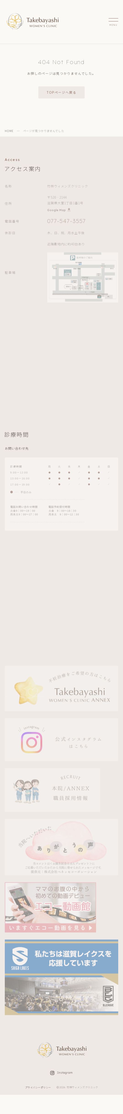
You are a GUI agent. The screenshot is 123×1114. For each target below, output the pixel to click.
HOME (9, 131)
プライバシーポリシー (38, 1087)
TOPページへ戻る (61, 92)
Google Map (59, 210)
